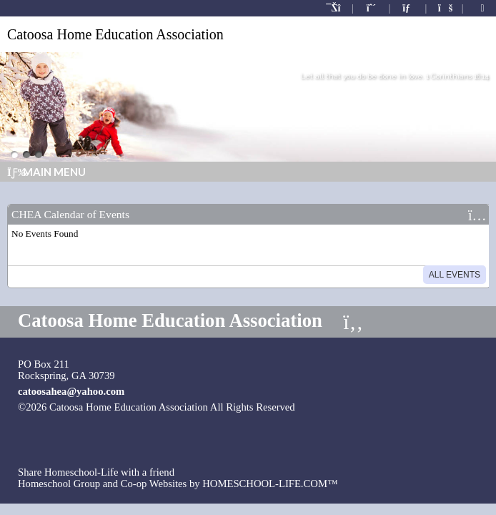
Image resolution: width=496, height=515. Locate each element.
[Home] (334, 8)
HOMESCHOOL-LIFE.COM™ (269, 483)
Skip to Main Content (353, 407)
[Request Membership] (371, 8)
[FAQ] (444, 8)
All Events (454, 275)
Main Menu (46, 171)
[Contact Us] (408, 8)
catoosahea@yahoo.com (71, 391)
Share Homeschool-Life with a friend (96, 472)
